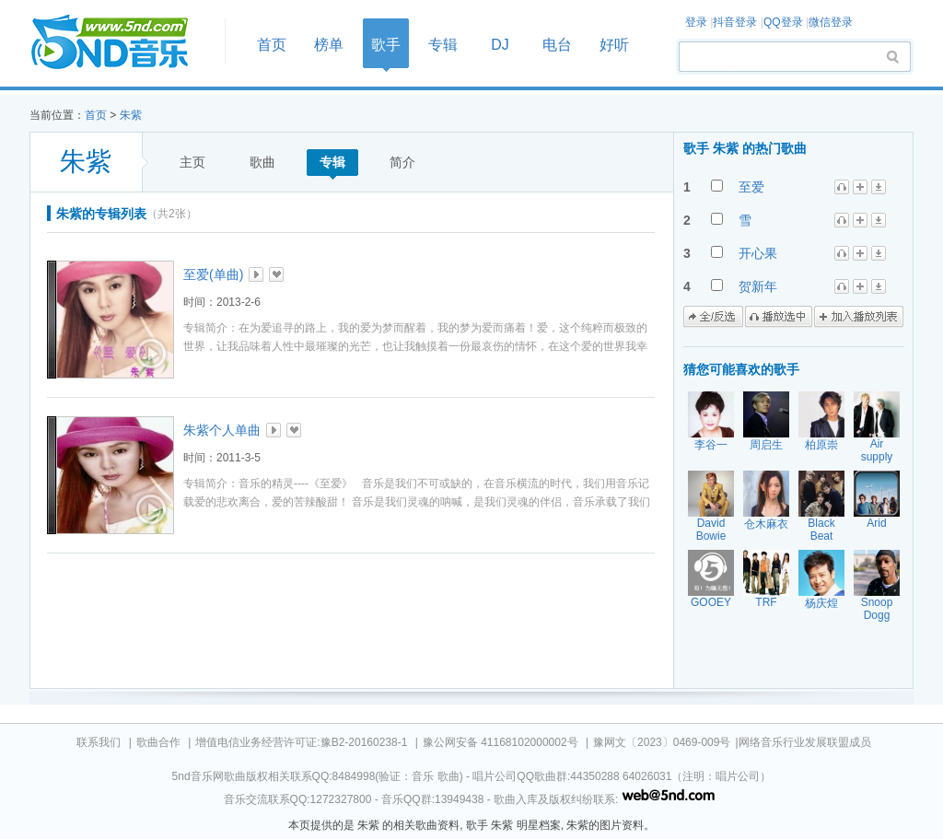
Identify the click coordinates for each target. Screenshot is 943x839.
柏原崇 (821, 444)
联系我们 (98, 742)
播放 (256, 274)
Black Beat (821, 529)
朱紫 (131, 115)
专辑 (443, 44)
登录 (696, 22)
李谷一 (711, 444)
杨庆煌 (821, 603)
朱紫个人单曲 (222, 430)
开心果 (758, 253)
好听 (614, 44)
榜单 (328, 44)
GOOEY (711, 602)
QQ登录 (783, 22)
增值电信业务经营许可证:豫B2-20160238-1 (301, 742)
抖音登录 (735, 22)
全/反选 (713, 317)
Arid (876, 523)
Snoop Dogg (877, 609)
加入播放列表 (858, 317)
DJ (500, 44)
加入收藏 (276, 274)
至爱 (751, 187)
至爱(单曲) (213, 274)
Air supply (877, 450)
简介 (402, 162)
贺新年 (758, 286)
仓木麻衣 (766, 524)
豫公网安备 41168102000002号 (500, 742)
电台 (557, 44)
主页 (192, 162)
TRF (765, 602)
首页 (121, 43)
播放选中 (778, 317)
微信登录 (831, 22)
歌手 (386, 44)
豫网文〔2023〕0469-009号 (661, 742)
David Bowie (711, 529)
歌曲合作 (158, 742)
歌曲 (262, 162)
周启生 (766, 444)
